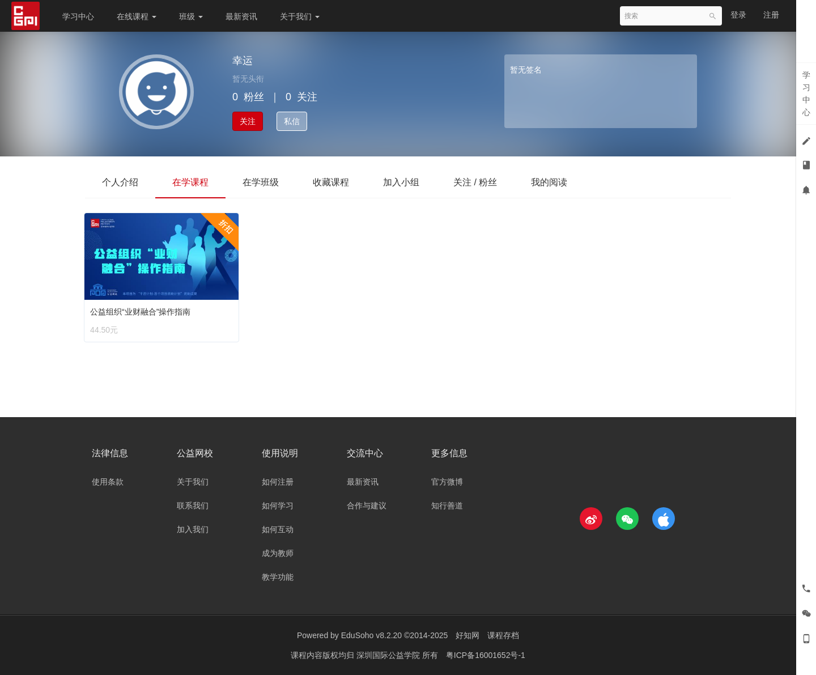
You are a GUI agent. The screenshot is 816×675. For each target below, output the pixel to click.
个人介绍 (120, 182)
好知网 (467, 635)
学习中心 (78, 16)
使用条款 (108, 481)
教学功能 (278, 576)
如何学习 (278, 505)
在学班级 (261, 182)
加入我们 (193, 529)
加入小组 (401, 182)
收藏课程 (331, 182)
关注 (248, 121)
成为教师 (278, 553)
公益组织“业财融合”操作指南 (142, 308)
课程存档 (503, 635)
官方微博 (447, 481)
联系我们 (193, 505)
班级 (191, 16)
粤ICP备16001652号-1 (485, 655)
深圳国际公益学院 (389, 655)
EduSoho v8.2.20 (371, 635)
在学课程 (190, 182)
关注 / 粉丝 (475, 182)
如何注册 (278, 481)
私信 (292, 121)
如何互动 (278, 529)
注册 (771, 14)
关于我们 (300, 16)
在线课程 (136, 16)
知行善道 (447, 505)
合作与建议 (366, 505)
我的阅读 (549, 182)
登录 (738, 14)
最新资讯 (241, 16)
